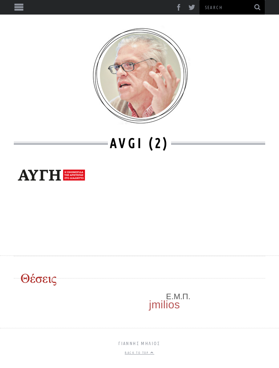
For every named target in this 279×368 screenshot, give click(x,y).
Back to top (139, 353)
